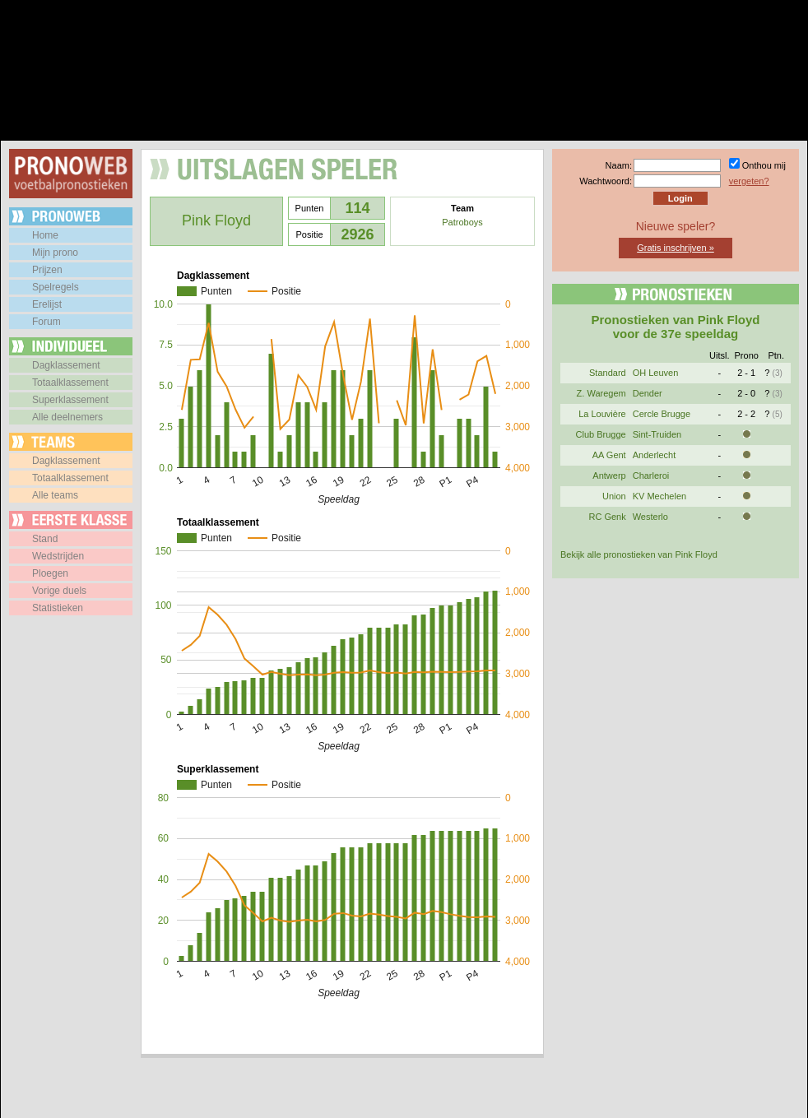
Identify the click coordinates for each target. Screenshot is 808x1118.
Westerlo (650, 517)
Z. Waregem (601, 393)
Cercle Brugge (661, 414)
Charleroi (651, 475)
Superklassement (70, 400)
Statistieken (57, 608)
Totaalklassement (70, 382)
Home (45, 235)
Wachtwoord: (605, 181)
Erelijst (47, 304)
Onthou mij (764, 165)
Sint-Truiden (657, 434)
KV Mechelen (659, 496)
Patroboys (462, 222)
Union (614, 496)
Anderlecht (654, 455)
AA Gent (609, 455)
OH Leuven (656, 373)
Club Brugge (601, 434)
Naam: (619, 165)
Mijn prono (55, 252)
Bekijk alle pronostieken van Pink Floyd (638, 554)
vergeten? (749, 181)
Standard (607, 373)
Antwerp (608, 475)
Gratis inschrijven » (675, 248)
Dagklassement (66, 365)
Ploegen (50, 573)
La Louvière (602, 414)
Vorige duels (59, 590)
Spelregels (55, 287)
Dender (647, 393)
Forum (46, 321)
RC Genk (606, 517)
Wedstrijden (58, 556)
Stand (45, 539)
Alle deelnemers (67, 417)
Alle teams (55, 495)
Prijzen (47, 270)
